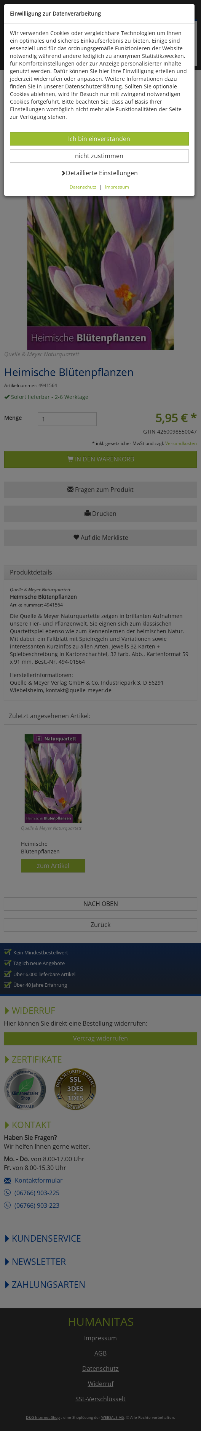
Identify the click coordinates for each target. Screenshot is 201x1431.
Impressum (117, 187)
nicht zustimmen (104, 155)
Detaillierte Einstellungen (99, 172)
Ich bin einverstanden (99, 138)
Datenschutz (83, 187)
